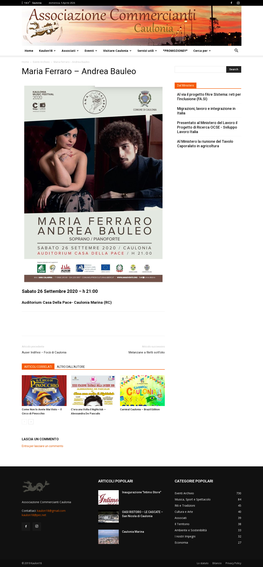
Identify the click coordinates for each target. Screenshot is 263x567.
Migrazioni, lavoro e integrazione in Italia (206, 110)
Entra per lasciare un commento (42, 446)
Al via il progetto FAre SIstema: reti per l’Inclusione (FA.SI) (209, 96)
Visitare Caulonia (117, 51)
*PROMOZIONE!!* (175, 51)
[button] (236, 51)
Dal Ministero (185, 85)
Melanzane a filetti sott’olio (147, 352)
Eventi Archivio (41, 62)
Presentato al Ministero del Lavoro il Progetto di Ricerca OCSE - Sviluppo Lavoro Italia (207, 127)
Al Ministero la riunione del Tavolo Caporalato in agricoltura (205, 143)
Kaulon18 (47, 51)
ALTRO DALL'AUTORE (71, 366)
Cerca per (202, 51)
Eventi (91, 51)
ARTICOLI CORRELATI (38, 366)
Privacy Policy (233, 563)
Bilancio (217, 563)
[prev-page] (24, 421)
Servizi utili (147, 51)
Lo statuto (203, 563)
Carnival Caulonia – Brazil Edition (140, 409)
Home (29, 51)
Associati (70, 51)
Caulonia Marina (133, 531)
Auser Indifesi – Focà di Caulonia (44, 352)
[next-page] (30, 421)
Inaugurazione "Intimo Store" (141, 492)
